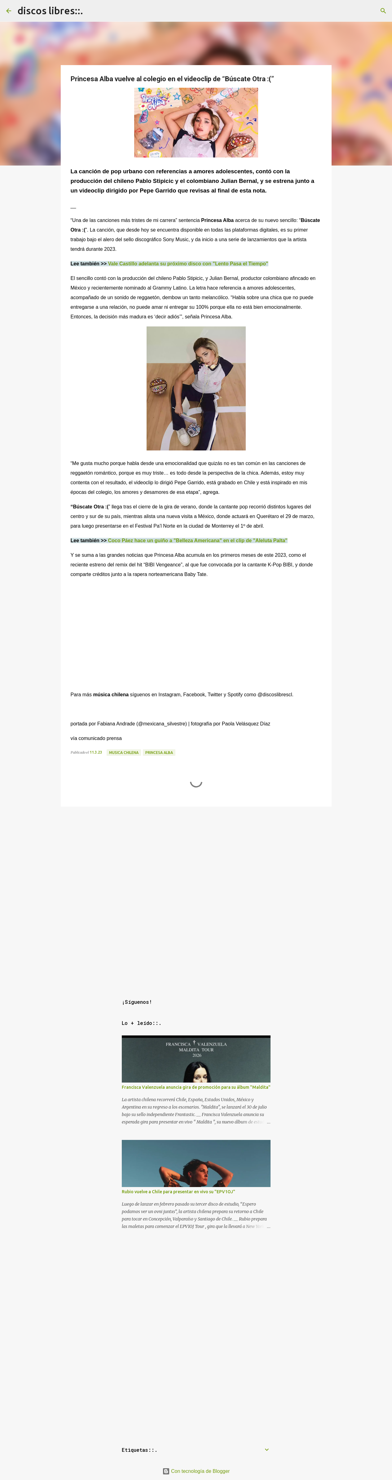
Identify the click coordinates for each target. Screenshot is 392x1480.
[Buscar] (383, 10)
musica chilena (124, 753)
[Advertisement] (196, 852)
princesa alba (159, 753)
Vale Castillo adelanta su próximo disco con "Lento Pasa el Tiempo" (188, 263)
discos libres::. (50, 10)
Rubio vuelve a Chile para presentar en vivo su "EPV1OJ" (178, 1191)
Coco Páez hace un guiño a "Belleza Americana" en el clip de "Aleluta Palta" (197, 540)
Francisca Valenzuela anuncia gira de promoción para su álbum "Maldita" (196, 1087)
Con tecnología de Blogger (196, 1471)
